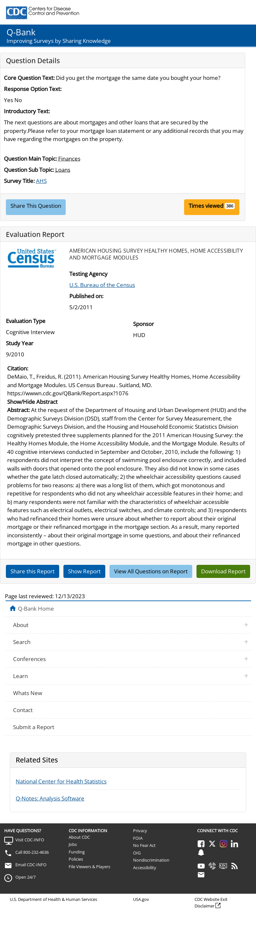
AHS (41, 181)
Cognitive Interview (30, 332)
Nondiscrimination (151, 860)
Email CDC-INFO (30, 865)
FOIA (138, 838)
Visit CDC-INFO (29, 840)
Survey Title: (19, 181)
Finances (69, 158)
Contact (23, 710)
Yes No (13, 100)
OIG (137, 853)
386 (229, 206)
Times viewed (206, 205)
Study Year (19, 343)
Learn (20, 676)
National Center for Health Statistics (61, 781)
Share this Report (32, 571)
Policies (76, 859)
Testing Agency (88, 274)
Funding (77, 852)
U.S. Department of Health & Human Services (53, 899)
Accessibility (144, 867)
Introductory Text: (27, 111)
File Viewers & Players (89, 866)
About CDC (79, 837)
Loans (62, 169)
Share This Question (35, 205)
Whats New (27, 693)
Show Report (84, 571)
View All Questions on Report (151, 571)
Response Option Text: (32, 89)
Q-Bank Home (36, 608)
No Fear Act (144, 845)
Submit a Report (33, 727)
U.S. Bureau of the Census (102, 285)
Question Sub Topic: (29, 169)
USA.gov (141, 899)
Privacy (140, 830)
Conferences (29, 659)
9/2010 (15, 354)
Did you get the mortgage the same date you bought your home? (138, 77)
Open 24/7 (25, 877)
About (20, 625)
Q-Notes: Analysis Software (50, 798)
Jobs (73, 844)
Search (21, 642)
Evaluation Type (25, 321)
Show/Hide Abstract (32, 401)
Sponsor (143, 324)
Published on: (86, 296)
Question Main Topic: (30, 158)
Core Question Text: (29, 77)
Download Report (223, 571)
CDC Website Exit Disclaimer (211, 902)
